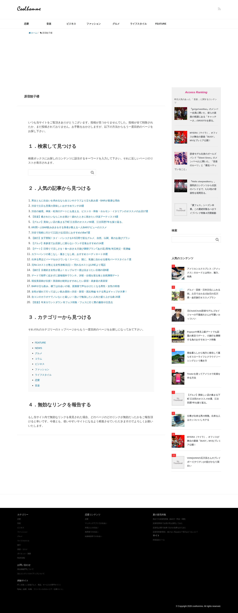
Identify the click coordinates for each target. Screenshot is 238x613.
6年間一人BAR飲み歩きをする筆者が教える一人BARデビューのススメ (75, 231)
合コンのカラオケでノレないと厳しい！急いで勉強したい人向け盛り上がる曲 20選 (82, 301)
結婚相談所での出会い (93, 536)
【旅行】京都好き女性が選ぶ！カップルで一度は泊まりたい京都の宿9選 (76, 274)
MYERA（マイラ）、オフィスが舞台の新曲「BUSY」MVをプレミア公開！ (204, 137)
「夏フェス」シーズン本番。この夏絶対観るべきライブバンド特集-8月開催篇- (203, 209)
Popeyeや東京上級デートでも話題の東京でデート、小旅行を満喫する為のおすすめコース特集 (203, 336)
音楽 (48, 23)
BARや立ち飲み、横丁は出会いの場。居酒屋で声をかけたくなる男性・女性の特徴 (82, 290)
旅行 (19, 545)
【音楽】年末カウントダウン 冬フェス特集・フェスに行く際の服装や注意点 (78, 306)
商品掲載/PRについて (25, 569)
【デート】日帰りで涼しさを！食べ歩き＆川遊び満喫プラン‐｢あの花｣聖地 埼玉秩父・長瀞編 (88, 253)
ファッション (94, 23)
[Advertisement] (119, 61)
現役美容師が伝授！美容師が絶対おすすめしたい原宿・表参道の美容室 (75, 285)
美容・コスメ (81, 501)
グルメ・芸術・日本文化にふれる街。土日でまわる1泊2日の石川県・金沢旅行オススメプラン (203, 294)
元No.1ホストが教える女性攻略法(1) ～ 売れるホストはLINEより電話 (74, 269)
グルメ (116, 23)
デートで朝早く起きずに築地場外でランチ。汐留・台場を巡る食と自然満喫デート (82, 279)
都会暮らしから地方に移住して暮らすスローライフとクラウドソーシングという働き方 (203, 357)
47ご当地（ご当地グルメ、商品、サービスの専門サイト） (39, 585)
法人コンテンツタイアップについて (30, 574)
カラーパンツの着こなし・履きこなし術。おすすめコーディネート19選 (75, 258)
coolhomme (30, 8)
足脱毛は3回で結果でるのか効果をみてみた (169, 528)
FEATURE (160, 23)
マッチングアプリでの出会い (96, 523)
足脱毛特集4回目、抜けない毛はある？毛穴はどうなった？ (175, 532)
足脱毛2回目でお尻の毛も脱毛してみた (168, 523)
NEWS (39, 352)
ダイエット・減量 (101, 501)
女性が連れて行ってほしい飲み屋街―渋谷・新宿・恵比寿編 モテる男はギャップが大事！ (86, 295)
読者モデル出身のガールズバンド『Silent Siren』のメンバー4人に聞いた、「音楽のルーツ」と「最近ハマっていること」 (195, 162)
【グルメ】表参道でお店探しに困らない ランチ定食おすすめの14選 (73, 247)
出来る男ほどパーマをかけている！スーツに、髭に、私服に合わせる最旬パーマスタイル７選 (89, 263)
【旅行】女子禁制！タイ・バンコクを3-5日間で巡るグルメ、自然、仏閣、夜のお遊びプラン (88, 242)
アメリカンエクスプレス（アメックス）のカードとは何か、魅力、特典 (203, 273)
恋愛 (26, 23)
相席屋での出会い (92, 532)
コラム (39, 362)
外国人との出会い (92, 528)
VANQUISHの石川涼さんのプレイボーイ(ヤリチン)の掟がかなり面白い (204, 462)
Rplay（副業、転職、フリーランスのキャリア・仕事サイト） (40, 589)
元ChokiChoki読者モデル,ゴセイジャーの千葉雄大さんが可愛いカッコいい (203, 315)
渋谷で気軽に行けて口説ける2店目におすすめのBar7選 (65, 236)
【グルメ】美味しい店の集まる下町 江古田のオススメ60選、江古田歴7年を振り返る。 (84, 226)
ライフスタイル (138, 23)
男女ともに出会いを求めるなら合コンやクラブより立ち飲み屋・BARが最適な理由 (82, 200)
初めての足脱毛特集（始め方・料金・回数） (170, 519)
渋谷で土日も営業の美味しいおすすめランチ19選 (62, 205)
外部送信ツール (159, 540)
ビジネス (71, 23)
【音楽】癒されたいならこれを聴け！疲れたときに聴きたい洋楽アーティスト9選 (81, 220)
